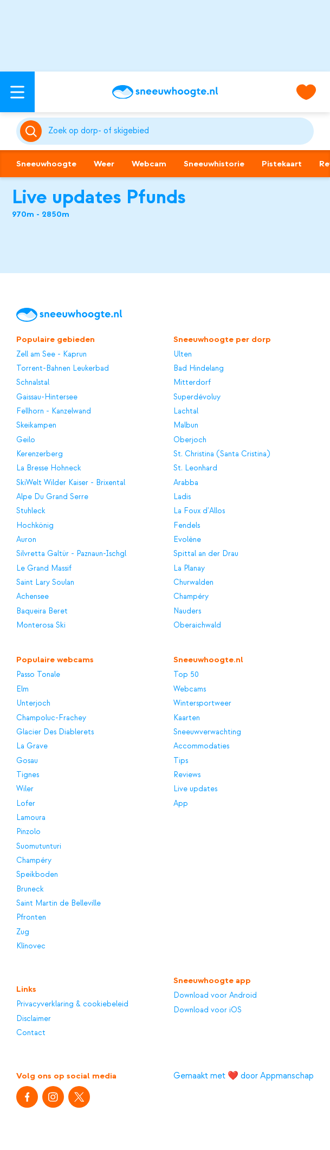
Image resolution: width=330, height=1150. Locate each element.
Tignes (27, 774)
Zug (22, 931)
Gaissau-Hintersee (46, 397)
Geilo (25, 439)
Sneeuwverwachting (207, 731)
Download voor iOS (207, 1010)
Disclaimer (33, 1018)
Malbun (185, 425)
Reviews (186, 774)
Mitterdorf (192, 382)
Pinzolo (28, 831)
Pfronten (31, 917)
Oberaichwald (197, 625)
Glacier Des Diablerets (55, 731)
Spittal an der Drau (205, 553)
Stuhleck (31, 510)
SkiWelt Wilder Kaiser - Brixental (70, 482)
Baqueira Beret (42, 611)
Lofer (25, 803)
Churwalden (193, 582)
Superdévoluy (197, 397)
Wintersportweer (202, 703)
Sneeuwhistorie (214, 163)
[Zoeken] (179, 131)
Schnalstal (32, 382)
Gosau (27, 760)
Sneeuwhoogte (46, 163)
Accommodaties (201, 746)
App (180, 803)
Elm (22, 689)
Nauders (187, 611)
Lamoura (31, 817)
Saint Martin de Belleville (58, 903)
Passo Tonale (38, 674)
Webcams (189, 689)
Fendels (186, 525)
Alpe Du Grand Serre (52, 496)
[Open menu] (17, 92)
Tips (180, 760)
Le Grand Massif (44, 568)
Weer (104, 163)
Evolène (187, 539)
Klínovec (31, 946)
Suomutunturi (38, 846)
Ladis (182, 496)
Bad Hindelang (198, 368)
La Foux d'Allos (199, 510)
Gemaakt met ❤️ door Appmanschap (243, 1075)
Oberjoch (189, 439)
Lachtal (185, 411)
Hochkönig (35, 525)
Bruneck (30, 889)
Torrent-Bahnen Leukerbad (62, 368)
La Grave (32, 746)
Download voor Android (215, 995)
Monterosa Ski (41, 625)
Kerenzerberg (39, 453)
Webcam (149, 163)
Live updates (195, 788)
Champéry (191, 596)
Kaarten (186, 717)
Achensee (32, 596)
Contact (31, 1032)
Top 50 (186, 674)
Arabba (185, 482)
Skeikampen (36, 425)
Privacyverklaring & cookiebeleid (72, 1004)
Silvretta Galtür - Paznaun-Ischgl (71, 553)
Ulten (182, 354)
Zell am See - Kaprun (51, 354)
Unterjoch (33, 703)
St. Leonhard (195, 468)
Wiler (25, 788)
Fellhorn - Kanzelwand (53, 411)
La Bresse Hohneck (48, 468)
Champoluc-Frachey (51, 717)
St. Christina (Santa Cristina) (221, 453)
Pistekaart (282, 163)
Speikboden (37, 874)
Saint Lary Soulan (45, 582)
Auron (26, 539)
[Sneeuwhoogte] (165, 92)
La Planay (189, 568)
